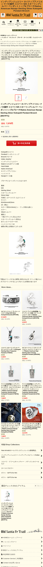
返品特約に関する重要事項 (9, 136)
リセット (38, 486)
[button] (3, 15)
